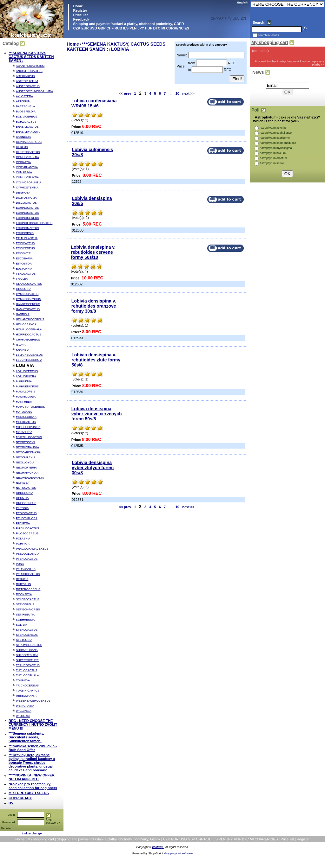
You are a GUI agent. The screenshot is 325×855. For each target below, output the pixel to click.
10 (177, 93)
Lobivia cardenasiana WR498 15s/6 (93, 103)
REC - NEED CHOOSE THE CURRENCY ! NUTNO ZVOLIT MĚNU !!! (33, 724)
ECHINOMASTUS (27, 228)
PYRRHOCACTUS (28, 574)
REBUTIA (22, 579)
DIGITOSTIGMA (26, 197)
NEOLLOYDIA (25, 462)
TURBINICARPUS (27, 690)
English (242, 2)
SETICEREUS (25, 604)
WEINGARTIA (25, 705)
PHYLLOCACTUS (27, 528)
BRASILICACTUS (27, 126)
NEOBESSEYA (25, 442)
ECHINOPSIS (25, 233)
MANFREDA (24, 401)
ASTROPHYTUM (27, 81)
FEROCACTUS (26, 273)
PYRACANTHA (26, 569)
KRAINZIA (22, 349)
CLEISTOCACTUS (28, 152)
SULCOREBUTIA (27, 655)
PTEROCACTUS (26, 558)
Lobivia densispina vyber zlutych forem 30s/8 (93, 467)
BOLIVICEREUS (26, 116)
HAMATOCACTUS (28, 309)
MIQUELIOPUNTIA (28, 427)
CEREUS (22, 147)
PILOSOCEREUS (27, 533)
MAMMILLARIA (26, 396)
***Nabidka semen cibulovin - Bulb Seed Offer (33, 748)
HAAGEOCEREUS (28, 304)
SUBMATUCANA (26, 650)
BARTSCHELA (25, 106)
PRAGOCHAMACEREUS (32, 548)
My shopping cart (269, 42)
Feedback (80, 19)
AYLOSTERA (24, 96)
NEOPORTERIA (26, 467)
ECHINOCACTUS (27, 207)
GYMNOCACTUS (27, 294)
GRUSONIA (23, 288)
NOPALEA (22, 482)
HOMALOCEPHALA (29, 329)
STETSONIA (24, 639)
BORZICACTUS (26, 121)
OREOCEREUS (26, 503)
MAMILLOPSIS (25, 391)
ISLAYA (20, 344)
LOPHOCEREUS (27, 371)
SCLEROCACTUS (27, 599)
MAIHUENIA (24, 381)
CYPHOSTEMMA (27, 187)
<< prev (125, 93)
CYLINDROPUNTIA (28, 182)
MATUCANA (24, 411)
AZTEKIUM (23, 101)
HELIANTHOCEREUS (30, 319)
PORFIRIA (23, 543)
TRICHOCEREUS (27, 685)
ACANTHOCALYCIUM (30, 65)
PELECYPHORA (26, 518)
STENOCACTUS (26, 629)
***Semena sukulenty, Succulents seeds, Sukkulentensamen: (26, 737)
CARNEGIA (23, 136)
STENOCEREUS (27, 634)
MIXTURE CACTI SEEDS (29, 793)
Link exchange (32, 833)
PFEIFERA (23, 523)
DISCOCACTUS (26, 202)
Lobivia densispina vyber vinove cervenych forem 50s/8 (96, 413)
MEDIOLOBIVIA (26, 416)
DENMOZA (23, 192)
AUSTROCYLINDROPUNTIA (34, 91)
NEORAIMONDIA (27, 472)
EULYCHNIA (24, 268)
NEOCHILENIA (25, 457)
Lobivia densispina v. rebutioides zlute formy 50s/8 (95, 359)
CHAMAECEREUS (28, 339)
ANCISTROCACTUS (29, 71)
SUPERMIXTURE (27, 660)
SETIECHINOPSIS (28, 609)
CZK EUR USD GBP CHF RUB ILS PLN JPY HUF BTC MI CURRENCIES (130, 28)
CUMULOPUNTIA (27, 177)
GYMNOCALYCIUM (28, 299)
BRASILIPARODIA (27, 131)
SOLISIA (21, 624)
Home (77, 6)
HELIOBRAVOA (26, 324)
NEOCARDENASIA (28, 452)
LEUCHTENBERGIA (29, 359)
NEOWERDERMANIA (30, 477)
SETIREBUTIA (25, 614)
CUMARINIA (24, 172)
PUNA (20, 563)
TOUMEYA (23, 680)
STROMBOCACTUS (29, 645)
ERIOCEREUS (25, 248)
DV (11, 803)
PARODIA (22, 508)
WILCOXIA (23, 716)
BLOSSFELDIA (26, 111)
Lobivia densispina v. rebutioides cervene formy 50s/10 (93, 252)
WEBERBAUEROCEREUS (33, 700)
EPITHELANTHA (26, 238)
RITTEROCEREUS (28, 589)
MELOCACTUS (26, 422)
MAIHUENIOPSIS (27, 386)
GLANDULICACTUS (29, 283)
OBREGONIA (24, 492)
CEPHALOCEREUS (29, 142)
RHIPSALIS (23, 584)
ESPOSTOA (23, 263)
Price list (80, 15)
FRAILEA (22, 278)
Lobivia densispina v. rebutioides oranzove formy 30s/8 (93, 306)
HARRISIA (23, 314)
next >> (188, 93)
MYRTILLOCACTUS (29, 437)
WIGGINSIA (23, 710)
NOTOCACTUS (26, 487)
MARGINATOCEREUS (30, 406)
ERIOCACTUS (25, 243)
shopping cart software (178, 853)
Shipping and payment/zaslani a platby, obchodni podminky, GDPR (128, 24)
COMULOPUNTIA (27, 157)
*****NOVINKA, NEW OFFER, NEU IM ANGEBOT (32, 777)
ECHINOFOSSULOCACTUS (34, 223)
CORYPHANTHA (27, 167)
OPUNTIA (22, 498)
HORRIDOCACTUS (28, 334)
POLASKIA (23, 538)
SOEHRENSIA (25, 619)
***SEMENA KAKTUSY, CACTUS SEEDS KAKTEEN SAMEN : (31, 56)
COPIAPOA (23, 162)
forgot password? (53, 821)
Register (80, 10)
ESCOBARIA (24, 258)
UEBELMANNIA (26, 695)
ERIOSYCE (23, 253)
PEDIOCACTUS (26, 513)
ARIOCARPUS (25, 76)
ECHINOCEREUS (27, 218)
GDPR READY (20, 798)
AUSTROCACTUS (28, 86)
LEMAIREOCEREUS (29, 354)
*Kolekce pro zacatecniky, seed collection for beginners (33, 786)
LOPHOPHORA (26, 376)
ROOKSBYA (24, 594)
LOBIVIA (120, 49)
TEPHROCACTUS (28, 665)
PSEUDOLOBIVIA (27, 553)
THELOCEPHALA (27, 675)
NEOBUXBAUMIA (27, 447)
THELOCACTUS (26, 670)
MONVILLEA (24, 432)
